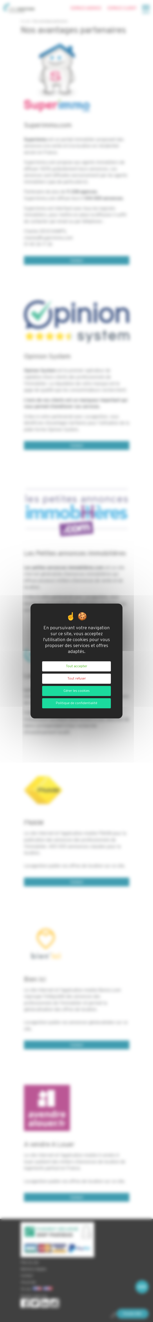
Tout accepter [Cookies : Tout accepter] (76, 666)
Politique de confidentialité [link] (76, 703)
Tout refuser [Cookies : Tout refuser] (76, 678)
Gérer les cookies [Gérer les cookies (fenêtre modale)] (76, 691)
